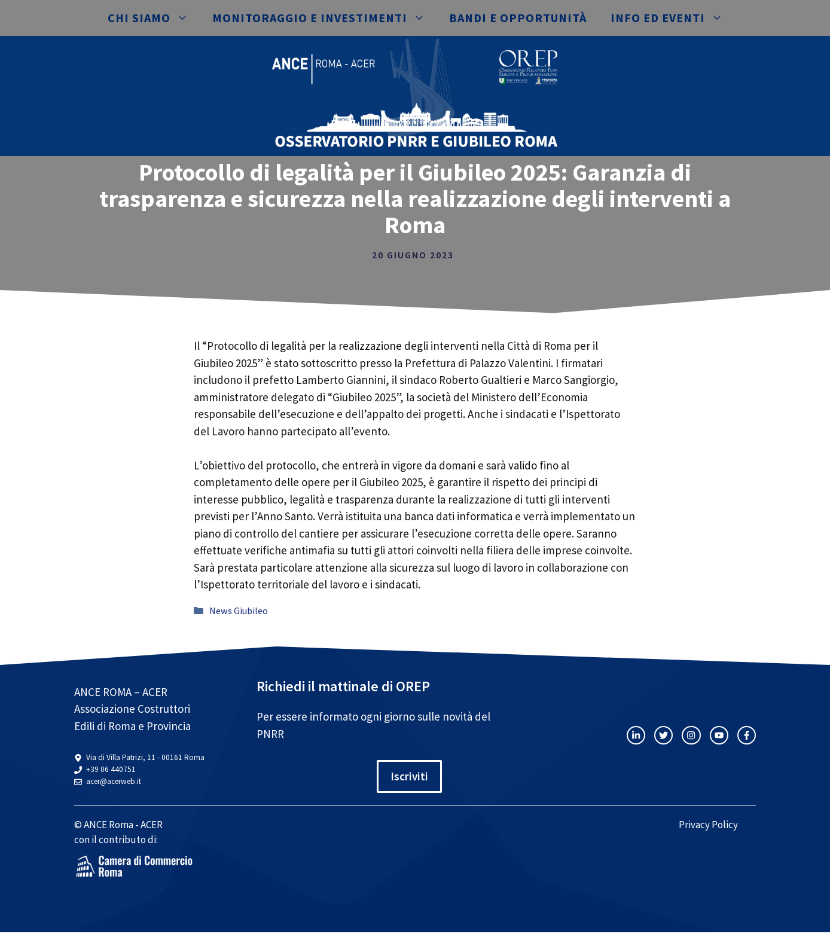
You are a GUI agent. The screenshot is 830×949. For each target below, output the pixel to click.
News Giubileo (238, 611)
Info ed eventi (673, 18)
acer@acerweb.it (113, 781)
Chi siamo (154, 18)
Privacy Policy (708, 824)
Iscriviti (409, 776)
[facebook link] (746, 735)
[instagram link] (636, 735)
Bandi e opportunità (518, 17)
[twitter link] (663, 735)
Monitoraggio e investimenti (324, 18)
